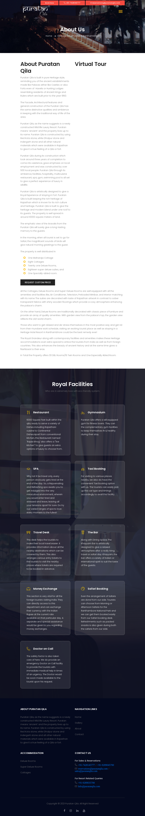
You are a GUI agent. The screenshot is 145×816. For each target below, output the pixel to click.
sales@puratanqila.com (86, 771)
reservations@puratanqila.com (93, 768)
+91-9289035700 (86, 782)
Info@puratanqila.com (89, 786)
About (78, 728)
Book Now (49, 3)
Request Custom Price (38, 282)
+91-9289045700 (105, 765)
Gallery (78, 722)
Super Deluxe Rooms (31, 766)
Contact (79, 734)
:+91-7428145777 (72, 3)
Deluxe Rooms (28, 761)
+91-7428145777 (86, 765)
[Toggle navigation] (120, 11)
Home (49, 35)
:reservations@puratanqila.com (105, 3)
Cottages (25, 772)
